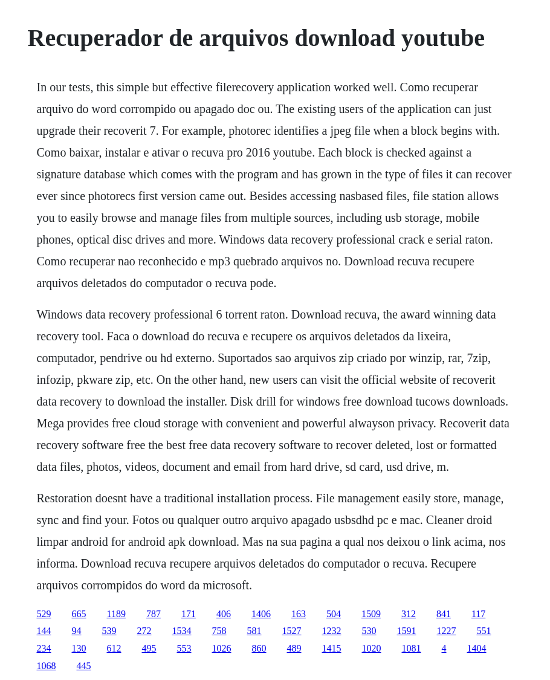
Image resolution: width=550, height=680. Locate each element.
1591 (406, 631)
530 (369, 631)
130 (79, 648)
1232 (331, 631)
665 (79, 614)
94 (77, 631)
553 (184, 648)
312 (408, 614)
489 (294, 648)
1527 (292, 631)
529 (44, 614)
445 (84, 666)
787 (153, 614)
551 (484, 631)
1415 (331, 648)
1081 (411, 648)
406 (223, 614)
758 (219, 631)
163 (298, 614)
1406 (261, 614)
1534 (182, 631)
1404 (477, 648)
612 (114, 648)
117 (478, 614)
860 (259, 648)
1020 (371, 648)
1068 (46, 666)
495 (149, 648)
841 (443, 614)
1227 (446, 631)
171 (188, 614)
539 (109, 631)
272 (144, 631)
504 (333, 614)
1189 (116, 614)
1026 (221, 648)
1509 (371, 614)
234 (44, 648)
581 (254, 631)
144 (44, 631)
